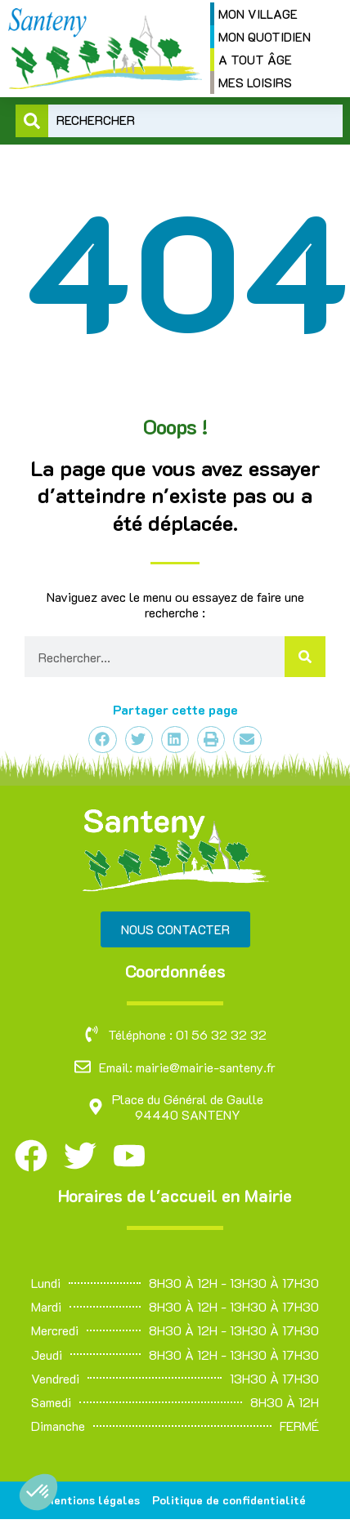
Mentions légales (92, 1500)
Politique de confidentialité (229, 1500)
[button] (38, 1492)
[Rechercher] (305, 656)
